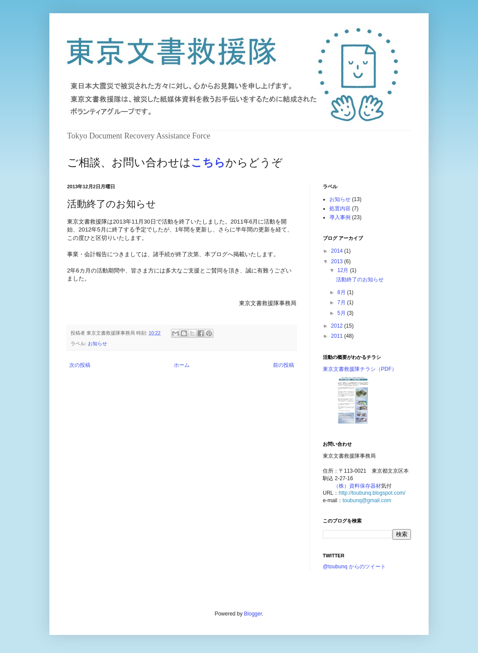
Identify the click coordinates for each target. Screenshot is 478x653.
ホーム (182, 365)
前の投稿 (283, 365)
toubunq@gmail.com (367, 500)
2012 (337, 326)
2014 (337, 251)
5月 (342, 313)
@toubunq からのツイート (354, 566)
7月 (342, 302)
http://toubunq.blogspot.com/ (372, 493)
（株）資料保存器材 (357, 486)
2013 (337, 261)
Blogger (253, 614)
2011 (337, 336)
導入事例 (340, 217)
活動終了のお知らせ (360, 279)
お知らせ (97, 343)
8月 (342, 292)
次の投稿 (79, 365)
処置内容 (340, 208)
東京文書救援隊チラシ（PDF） (360, 369)
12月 (343, 270)
